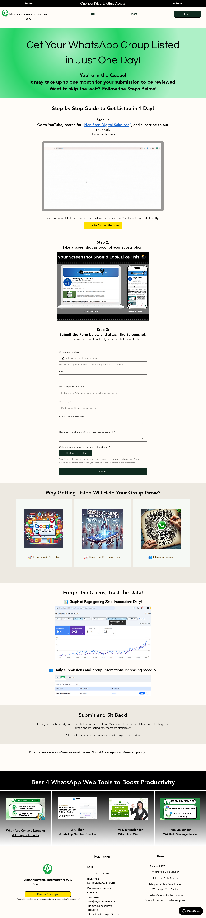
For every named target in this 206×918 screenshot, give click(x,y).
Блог (36, 884)
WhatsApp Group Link (71, 401)
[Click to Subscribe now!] (103, 225)
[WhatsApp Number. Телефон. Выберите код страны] (64, 358)
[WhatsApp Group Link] (102, 408)
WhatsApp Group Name (72, 386)
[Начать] (187, 14)
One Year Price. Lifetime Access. (103, 3)
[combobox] (103, 423)
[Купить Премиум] (48, 894)
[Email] (102, 378)
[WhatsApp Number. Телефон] (106, 358)
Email (61, 371)
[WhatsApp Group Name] (102, 393)
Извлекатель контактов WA (48, 880)
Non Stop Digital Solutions (106, 125)
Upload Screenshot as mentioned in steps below (84, 447)
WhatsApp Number (70, 352)
